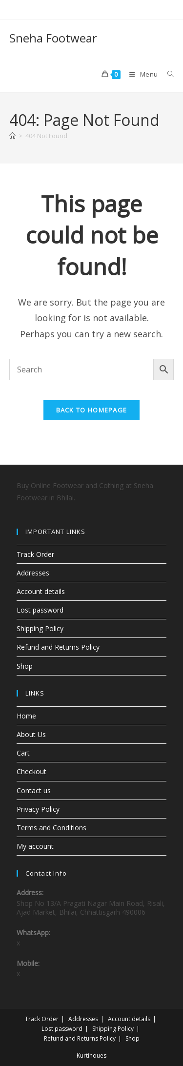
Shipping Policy (40, 628)
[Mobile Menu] (141, 74)
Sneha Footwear (53, 38)
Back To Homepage (91, 410)
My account (35, 846)
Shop (25, 666)
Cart (23, 753)
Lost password (40, 610)
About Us (31, 734)
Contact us (34, 790)
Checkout (31, 771)
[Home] (12, 135)
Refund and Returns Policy (58, 647)
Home (26, 715)
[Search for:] (167, 74)
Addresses (33, 572)
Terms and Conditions (51, 827)
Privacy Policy (38, 809)
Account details (41, 591)
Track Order (35, 554)
